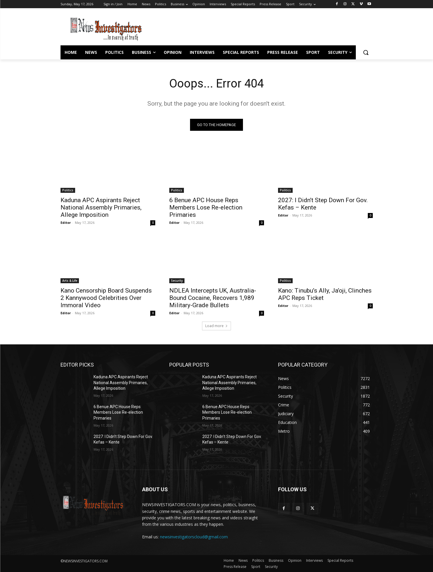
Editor (66, 222)
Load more (216, 325)
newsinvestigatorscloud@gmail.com (194, 537)
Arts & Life (69, 281)
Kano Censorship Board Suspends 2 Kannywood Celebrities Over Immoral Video (106, 298)
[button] (366, 52)
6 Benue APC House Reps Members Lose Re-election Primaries (206, 207)
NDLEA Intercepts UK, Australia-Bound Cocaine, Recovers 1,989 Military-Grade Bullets (212, 298)
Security (177, 281)
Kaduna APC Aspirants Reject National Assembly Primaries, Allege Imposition (101, 207)
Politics (67, 190)
